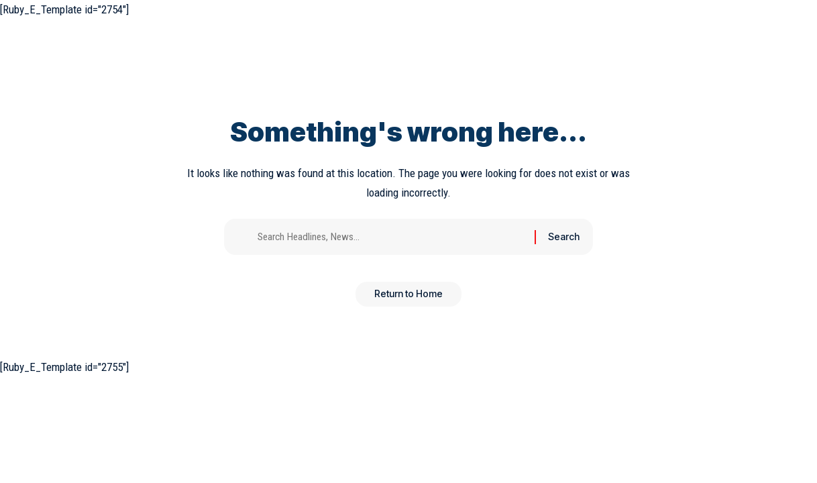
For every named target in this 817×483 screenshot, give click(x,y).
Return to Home (408, 299)
